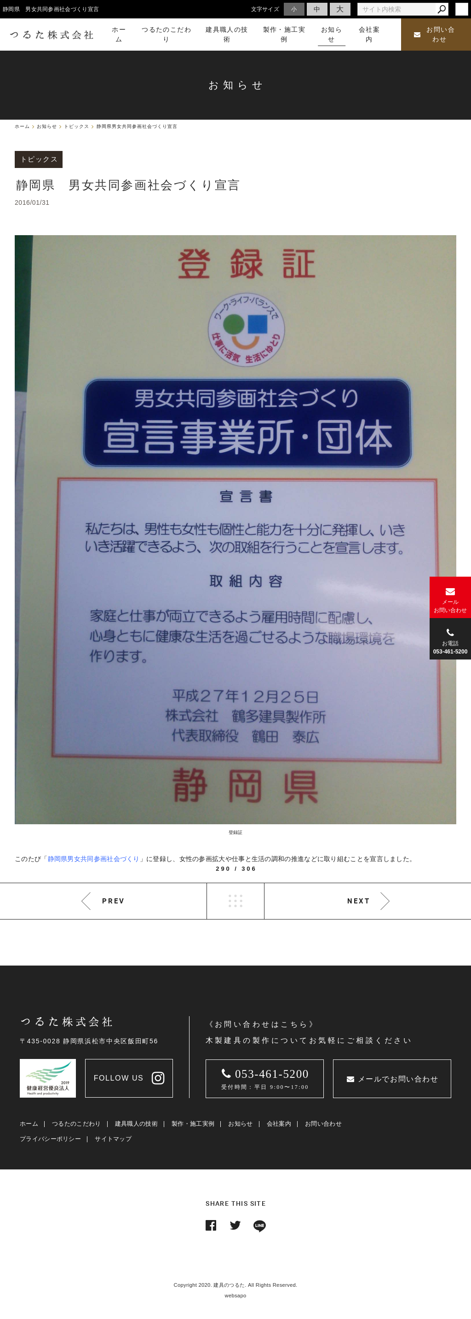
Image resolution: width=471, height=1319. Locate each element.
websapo (236, 1295)
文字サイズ (265, 9)
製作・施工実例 (193, 1123)
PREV (113, 900)
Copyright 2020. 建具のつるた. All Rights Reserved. (236, 1285)
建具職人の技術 (136, 1123)
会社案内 (279, 1123)
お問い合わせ (434, 34)
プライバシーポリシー (50, 1138)
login (461, 9)
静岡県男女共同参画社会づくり (94, 858)
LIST (235, 901)
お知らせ (240, 1123)
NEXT (358, 900)
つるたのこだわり (76, 1123)
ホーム (29, 1123)
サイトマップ (113, 1138)
